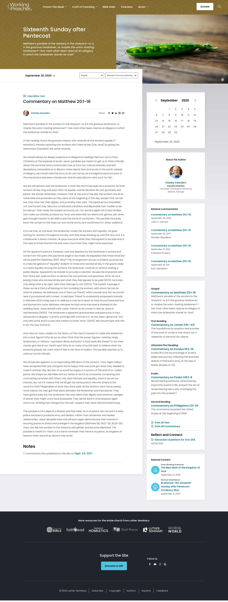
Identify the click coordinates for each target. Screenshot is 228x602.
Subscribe (97, 590)
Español (146, 590)
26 (194, 126)
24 (182, 126)
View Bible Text (34, 96)
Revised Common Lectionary (120, 75)
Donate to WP (114, 566)
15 (169, 120)
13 (157, 120)
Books (142, 7)
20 (156, 126)
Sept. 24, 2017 (83, 453)
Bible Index (109, 7)
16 (176, 120)
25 (188, 126)
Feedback (162, 590)
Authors (131, 590)
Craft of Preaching (83, 7)
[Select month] (170, 100)
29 (169, 132)
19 (195, 120)
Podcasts (126, 7)
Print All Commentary (165, 426)
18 (188, 120)
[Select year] (186, 100)
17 (182, 120)
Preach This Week (54, 7)
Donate (205, 6)
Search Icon (219, 6)
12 (195, 115)
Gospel (84, 75)
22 (169, 126)
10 (182, 115)
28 (163, 132)
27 (156, 132)
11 (188, 115)
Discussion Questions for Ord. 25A (173, 439)
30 (175, 132)
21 (163, 126)
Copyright (115, 590)
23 (175, 126)
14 (163, 120)
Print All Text (160, 422)
